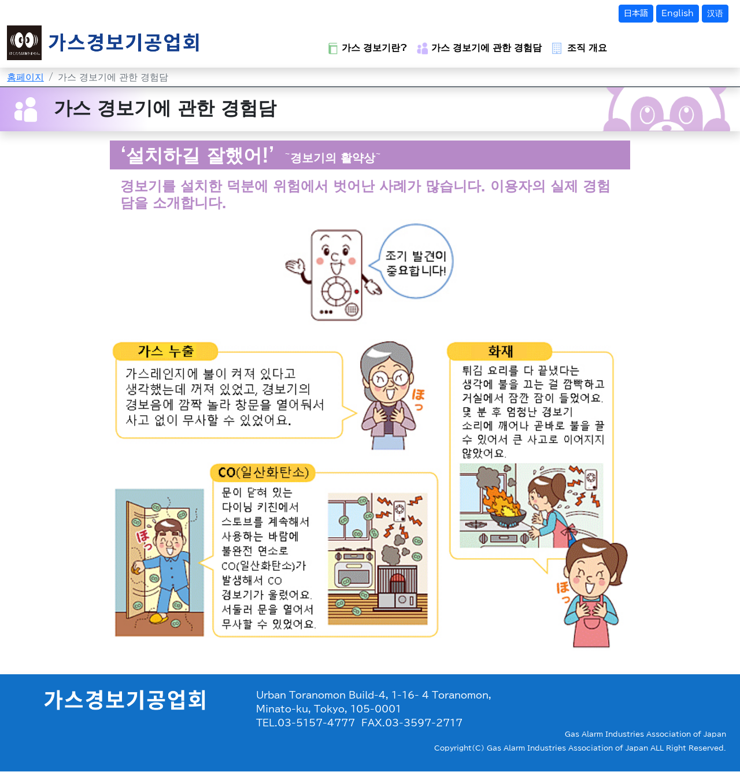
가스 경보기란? (367, 48)
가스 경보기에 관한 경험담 (479, 48)
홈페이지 (25, 77)
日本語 (636, 13)
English (677, 13)
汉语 (715, 13)
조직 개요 (579, 48)
